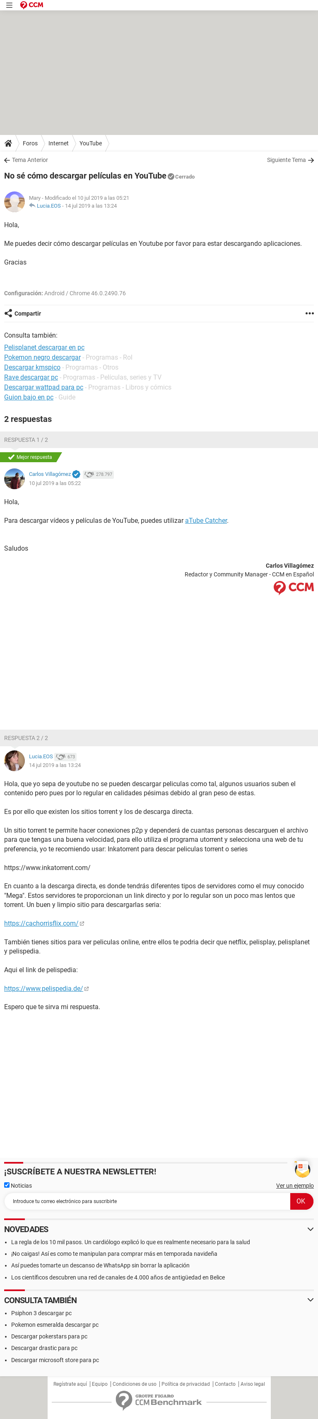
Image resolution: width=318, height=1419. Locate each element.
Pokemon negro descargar (42, 357)
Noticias (18, 1185)
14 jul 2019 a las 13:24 (91, 206)
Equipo (100, 1384)
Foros (30, 143)
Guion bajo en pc (28, 397)
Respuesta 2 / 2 (26, 738)
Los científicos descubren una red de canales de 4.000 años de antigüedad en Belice (118, 1277)
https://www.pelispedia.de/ (43, 989)
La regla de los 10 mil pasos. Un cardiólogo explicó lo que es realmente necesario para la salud (130, 1242)
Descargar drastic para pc (44, 1348)
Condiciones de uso (135, 1384)
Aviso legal (253, 1384)
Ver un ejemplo (295, 1185)
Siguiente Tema (286, 160)
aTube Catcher (206, 520)
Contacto (225, 1384)
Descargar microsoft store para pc (55, 1360)
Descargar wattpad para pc (43, 387)
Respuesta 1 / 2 (26, 439)
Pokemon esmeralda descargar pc (55, 1324)
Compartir (27, 313)
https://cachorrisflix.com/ (41, 923)
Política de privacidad (185, 1384)
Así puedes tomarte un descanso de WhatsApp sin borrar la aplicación (100, 1265)
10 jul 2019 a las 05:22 (55, 483)
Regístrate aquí (70, 1384)
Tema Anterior (30, 160)
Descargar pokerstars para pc (49, 1336)
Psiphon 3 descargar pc (41, 1313)
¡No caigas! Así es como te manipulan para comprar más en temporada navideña (114, 1253)
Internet (58, 143)
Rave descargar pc (31, 377)
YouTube (91, 143)
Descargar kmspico (32, 367)
